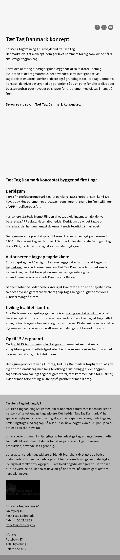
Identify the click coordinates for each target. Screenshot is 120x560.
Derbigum (70, 221)
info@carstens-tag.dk (20, 525)
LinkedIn (103, 27)
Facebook (96, 27)
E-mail (111, 27)
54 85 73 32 (24, 549)
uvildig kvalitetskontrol (82, 313)
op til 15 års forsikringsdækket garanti (38, 344)
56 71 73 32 (24, 520)
